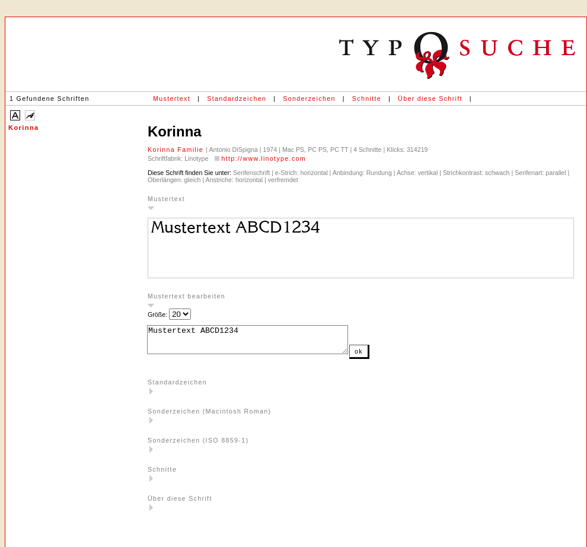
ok (382, 356)
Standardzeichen (236, 98)
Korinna (23, 127)
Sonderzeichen (309, 98)
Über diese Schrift (430, 98)
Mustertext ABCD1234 (259, 342)
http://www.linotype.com (263, 158)
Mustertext (171, 98)
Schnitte (366, 98)
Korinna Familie (177, 149)
